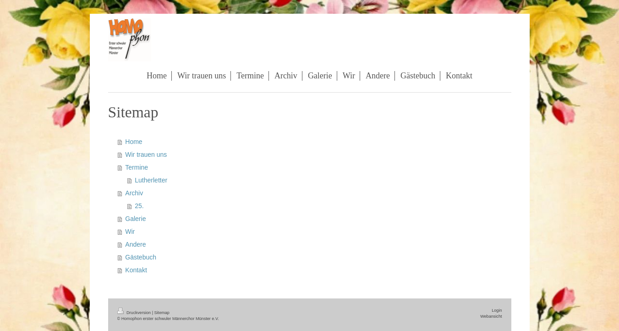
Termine (136, 167)
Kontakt (136, 270)
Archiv (134, 193)
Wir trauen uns (146, 154)
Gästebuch (140, 257)
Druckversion (134, 312)
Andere (135, 244)
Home (133, 141)
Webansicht (491, 316)
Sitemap (162, 312)
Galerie (135, 218)
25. (139, 206)
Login (497, 310)
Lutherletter (151, 180)
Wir (130, 231)
